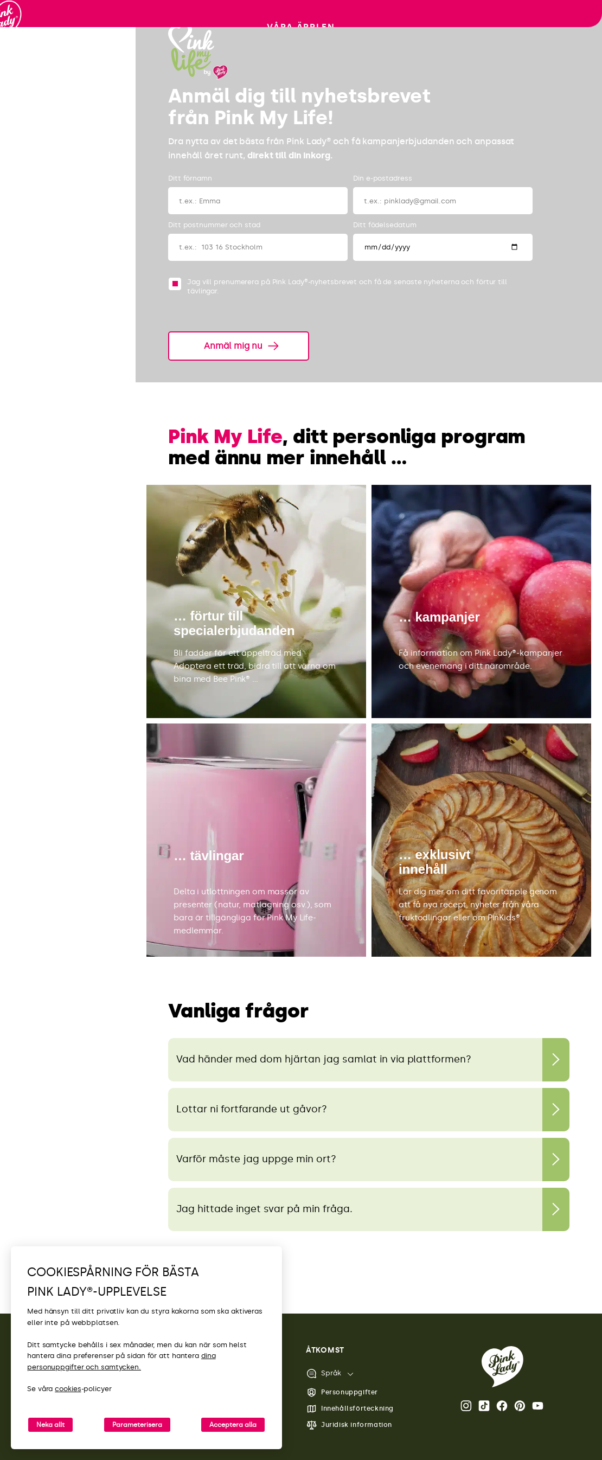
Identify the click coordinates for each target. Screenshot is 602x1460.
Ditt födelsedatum (384, 225)
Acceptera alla (233, 1425)
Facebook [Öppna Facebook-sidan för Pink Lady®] (502, 1405)
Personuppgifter (342, 1392)
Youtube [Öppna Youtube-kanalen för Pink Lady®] (538, 1405)
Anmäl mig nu (233, 346)
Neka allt (50, 1425)
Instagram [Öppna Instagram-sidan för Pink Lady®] (466, 1405)
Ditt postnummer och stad (214, 225)
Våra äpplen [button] (67, 140)
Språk (323, 1373)
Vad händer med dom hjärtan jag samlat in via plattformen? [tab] (323, 1059)
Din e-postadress (382, 178)
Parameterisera (137, 1425)
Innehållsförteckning (350, 1409)
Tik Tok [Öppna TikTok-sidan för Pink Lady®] (484, 1405)
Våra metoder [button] (67, 173)
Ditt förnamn (190, 178)
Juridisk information (349, 1425)
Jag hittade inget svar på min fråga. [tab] (264, 1209)
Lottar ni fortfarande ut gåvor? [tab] (251, 1109)
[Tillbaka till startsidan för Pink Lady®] (502, 1366)
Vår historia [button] (68, 206)
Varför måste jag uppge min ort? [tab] (256, 1159)
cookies (68, 1389)
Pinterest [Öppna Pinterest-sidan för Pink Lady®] (520, 1405)
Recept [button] (68, 239)
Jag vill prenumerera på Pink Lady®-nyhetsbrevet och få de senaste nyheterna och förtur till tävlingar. (347, 286)
